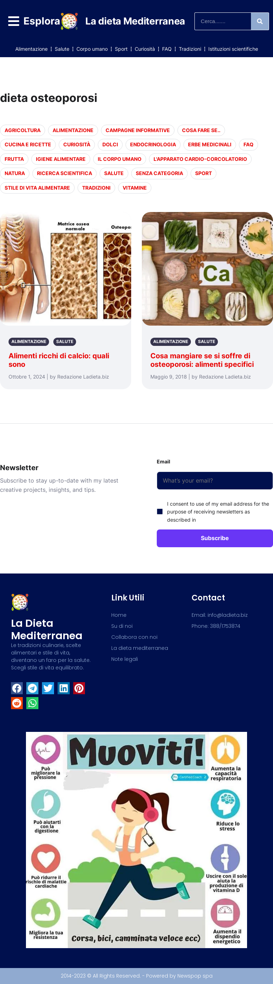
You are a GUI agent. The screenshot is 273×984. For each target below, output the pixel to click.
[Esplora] (13, 21)
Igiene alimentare (61, 159)
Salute (62, 49)
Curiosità (145, 49)
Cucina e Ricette (28, 144)
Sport (121, 49)
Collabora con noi (134, 637)
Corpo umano (92, 49)
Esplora (41, 21)
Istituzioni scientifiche (233, 49)
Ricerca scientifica (64, 173)
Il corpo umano (119, 159)
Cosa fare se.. (201, 130)
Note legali (124, 659)
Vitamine (135, 188)
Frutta (14, 159)
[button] (17, 688)
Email (163, 461)
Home (119, 615)
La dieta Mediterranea (135, 21)
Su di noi (122, 626)
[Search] (260, 21)
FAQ (167, 49)
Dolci (110, 144)
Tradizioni (190, 49)
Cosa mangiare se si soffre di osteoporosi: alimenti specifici (202, 360)
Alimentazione (31, 49)
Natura (15, 173)
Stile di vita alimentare (37, 188)
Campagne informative (138, 130)
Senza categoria (159, 173)
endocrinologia (153, 144)
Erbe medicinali (209, 144)
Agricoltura (23, 130)
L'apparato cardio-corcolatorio (200, 159)
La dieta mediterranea (46, 629)
